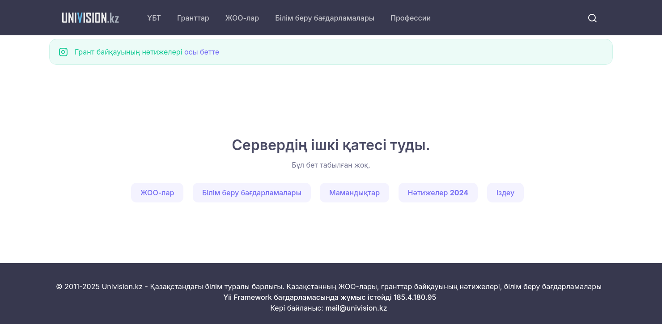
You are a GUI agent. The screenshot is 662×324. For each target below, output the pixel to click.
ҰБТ (154, 17)
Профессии (410, 17)
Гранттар (193, 17)
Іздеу (505, 192)
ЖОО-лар (242, 17)
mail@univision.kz (356, 307)
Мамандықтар (354, 192)
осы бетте (201, 51)
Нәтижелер (438, 192)
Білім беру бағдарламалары (324, 17)
